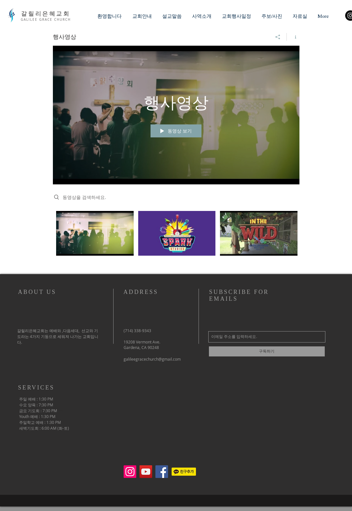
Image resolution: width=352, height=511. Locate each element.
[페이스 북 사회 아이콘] (161, 471)
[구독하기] (266, 351)
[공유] (278, 37)
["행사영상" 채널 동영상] (176, 238)
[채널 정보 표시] (293, 37)
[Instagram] (130, 471)
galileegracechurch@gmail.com (152, 359)
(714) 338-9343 (137, 330)
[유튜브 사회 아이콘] (146, 471)
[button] (142, 16)
